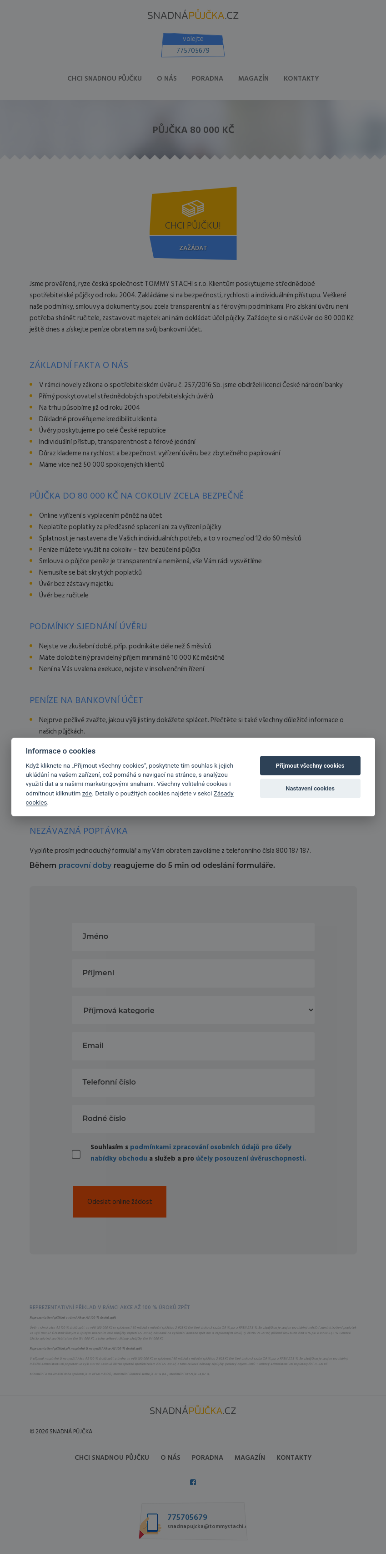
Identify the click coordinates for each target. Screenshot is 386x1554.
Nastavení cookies (310, 788)
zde (87, 792)
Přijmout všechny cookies (310, 765)
